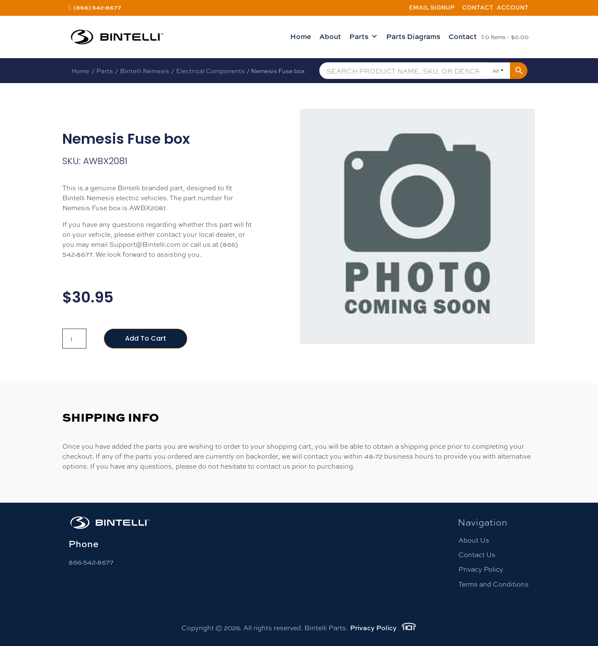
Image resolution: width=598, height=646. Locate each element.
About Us (473, 540)
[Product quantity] (74, 339)
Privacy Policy (480, 569)
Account (513, 7)
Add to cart (145, 338)
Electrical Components (210, 70)
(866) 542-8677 (97, 7)
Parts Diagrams (413, 36)
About (330, 36)
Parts (363, 36)
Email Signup (432, 7)
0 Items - (505, 36)
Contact (477, 7)
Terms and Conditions (493, 584)
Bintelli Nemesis (144, 70)
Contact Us (476, 554)
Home (300, 36)
